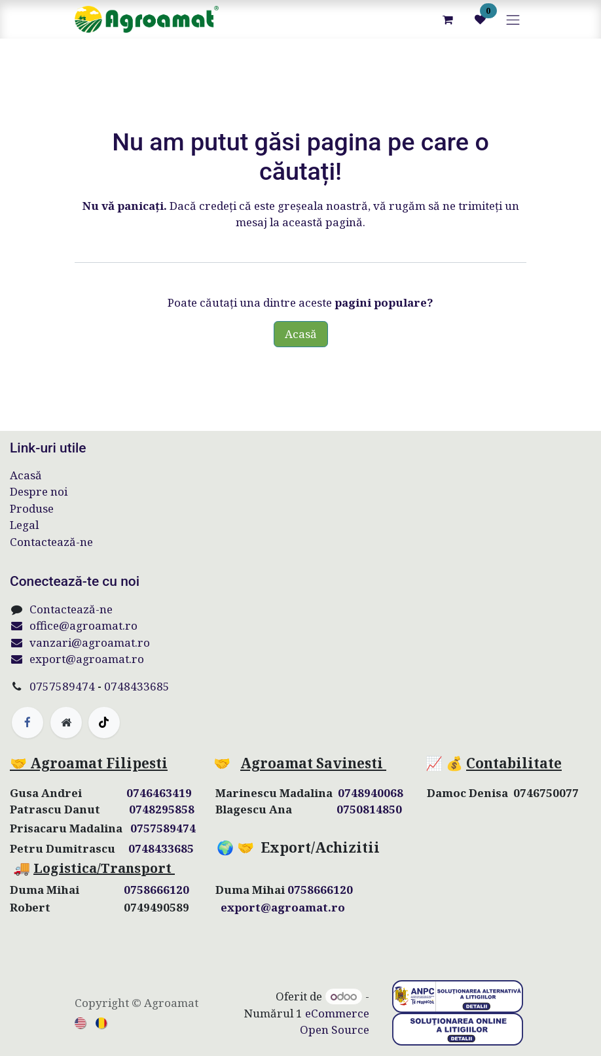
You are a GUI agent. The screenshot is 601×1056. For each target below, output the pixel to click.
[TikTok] (104, 722)
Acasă (301, 333)
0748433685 (137, 686)
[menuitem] (81, 1022)
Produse (32, 508)
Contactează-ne (51, 541)
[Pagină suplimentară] (66, 722)
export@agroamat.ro (77, 658)
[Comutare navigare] (513, 19)
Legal (24, 524)
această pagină (322, 222)
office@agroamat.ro (73, 625)
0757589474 (62, 686)
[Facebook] (27, 722)
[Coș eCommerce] (448, 19)
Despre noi (38, 491)
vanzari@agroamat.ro (80, 642)
